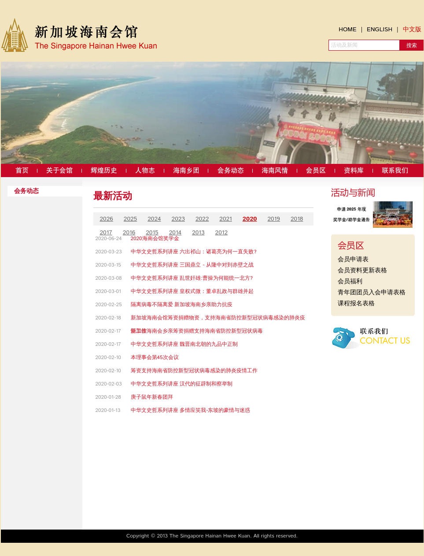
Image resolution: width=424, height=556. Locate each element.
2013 (198, 232)
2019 (274, 219)
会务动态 (26, 191)
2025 (130, 219)
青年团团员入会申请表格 (372, 292)
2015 (152, 232)
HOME (348, 29)
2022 (202, 219)
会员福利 (350, 281)
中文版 (412, 29)
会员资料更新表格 (362, 270)
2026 (106, 219)
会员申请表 (353, 259)
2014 (175, 232)
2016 (129, 232)
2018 (297, 219)
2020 (250, 219)
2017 (106, 232)
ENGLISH (379, 29)
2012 (221, 232)
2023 (178, 219)
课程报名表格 (356, 303)
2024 (154, 219)
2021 (225, 219)
